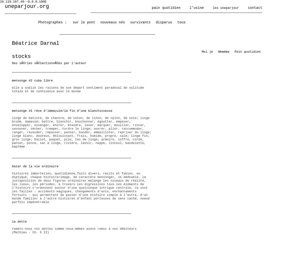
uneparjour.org (27, 7)
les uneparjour (226, 8)
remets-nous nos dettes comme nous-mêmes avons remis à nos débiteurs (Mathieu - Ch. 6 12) (82, 227)
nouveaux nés (112, 22)
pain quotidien (166, 8)
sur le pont (84, 22)
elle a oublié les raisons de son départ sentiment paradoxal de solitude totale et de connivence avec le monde (82, 86)
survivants (140, 22)
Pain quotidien (248, 52)
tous (181, 22)
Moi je (207, 52)
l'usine (197, 8)
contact (255, 8)
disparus (164, 22)
